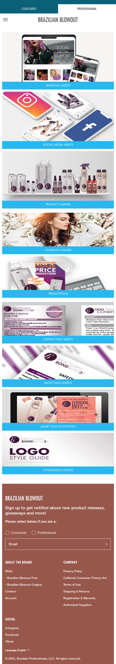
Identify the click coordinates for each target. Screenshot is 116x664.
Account (11, 598)
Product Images (58, 204)
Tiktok (9, 641)
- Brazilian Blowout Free (21, 578)
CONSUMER (29, 9)
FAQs (8, 571)
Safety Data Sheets (58, 383)
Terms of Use (72, 584)
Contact (10, 591)
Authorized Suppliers (77, 605)
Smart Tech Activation (58, 426)
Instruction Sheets (58, 339)
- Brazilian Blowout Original (23, 584)
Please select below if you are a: (31, 521)
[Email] (58, 544)
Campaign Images (58, 250)
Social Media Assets (58, 144)
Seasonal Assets (58, 85)
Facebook (12, 634)
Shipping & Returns (76, 591)
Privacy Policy (72, 571)
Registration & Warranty (79, 598)
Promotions (58, 293)
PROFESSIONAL (87, 9)
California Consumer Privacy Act (85, 578)
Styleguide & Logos (58, 470)
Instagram (12, 628)
